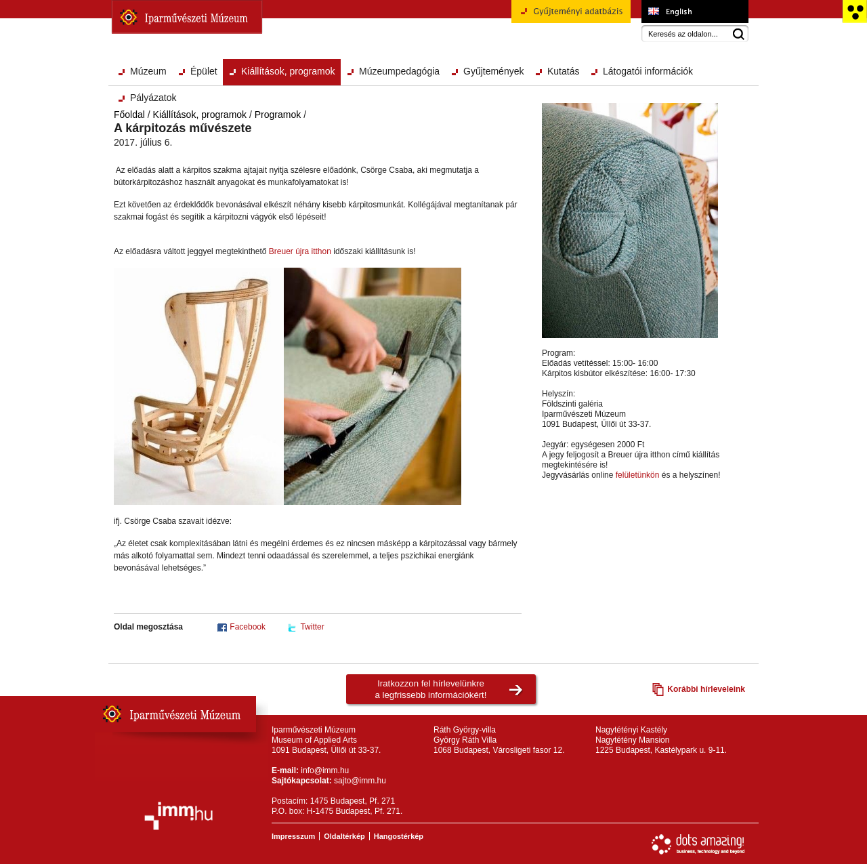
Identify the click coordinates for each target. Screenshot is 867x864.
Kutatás (563, 71)
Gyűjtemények (493, 71)
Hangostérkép (398, 836)
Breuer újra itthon (300, 251)
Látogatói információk (648, 71)
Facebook (248, 627)
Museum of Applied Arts (694, 11)
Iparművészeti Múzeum (187, 17)
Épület (203, 71)
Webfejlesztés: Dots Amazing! (698, 844)
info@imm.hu (325, 770)
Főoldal (129, 114)
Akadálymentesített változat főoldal (854, 11)
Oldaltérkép (344, 836)
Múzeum (148, 71)
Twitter (312, 627)
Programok (278, 114)
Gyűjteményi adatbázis (571, 16)
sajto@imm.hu (360, 780)
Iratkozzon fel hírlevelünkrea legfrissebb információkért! (431, 689)
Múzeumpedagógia (399, 71)
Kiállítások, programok (288, 71)
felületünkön (638, 475)
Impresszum (293, 836)
